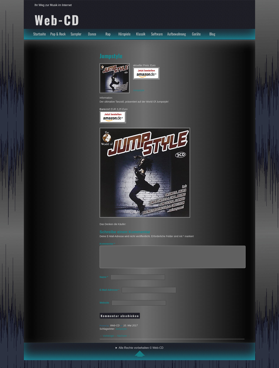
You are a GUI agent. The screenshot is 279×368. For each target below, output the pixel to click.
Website (104, 307)
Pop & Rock (58, 33)
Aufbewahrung (176, 33)
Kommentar (107, 243)
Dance (92, 33)
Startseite (39, 33)
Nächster (123, 340)
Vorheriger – (108, 340)
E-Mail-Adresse (109, 294)
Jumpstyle (111, 56)
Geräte (196, 33)
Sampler (76, 33)
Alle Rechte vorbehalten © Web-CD (141, 356)
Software (157, 33)
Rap (108, 33)
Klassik (140, 33)
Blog (212, 33)
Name (104, 281)
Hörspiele (124, 33)
